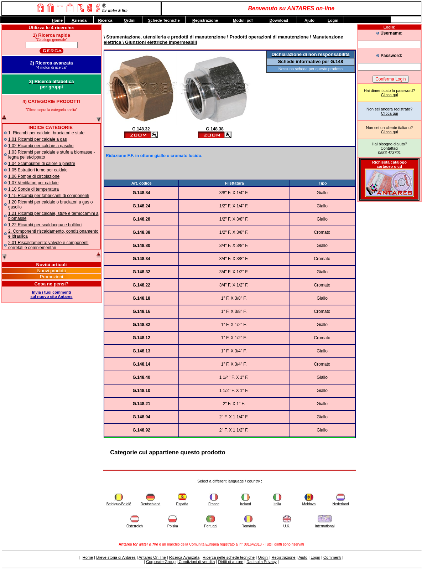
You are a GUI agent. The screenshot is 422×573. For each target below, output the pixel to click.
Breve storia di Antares (116, 557)
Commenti (332, 557)
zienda (79, 20)
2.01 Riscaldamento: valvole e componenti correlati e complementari (48, 245)
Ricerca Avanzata (184, 557)
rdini (129, 20)
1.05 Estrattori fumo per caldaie (38, 169)
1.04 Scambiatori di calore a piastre (41, 163)
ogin (333, 20)
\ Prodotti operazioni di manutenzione (267, 37)
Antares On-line (152, 557)
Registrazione (283, 557)
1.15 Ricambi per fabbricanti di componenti (48, 195)
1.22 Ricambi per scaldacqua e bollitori (45, 224)
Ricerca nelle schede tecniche (229, 557)
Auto (309, 20)
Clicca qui (389, 95)
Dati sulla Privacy (261, 561)
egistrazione (205, 20)
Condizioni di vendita (196, 561)
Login (315, 557)
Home (88, 557)
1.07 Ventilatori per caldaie (33, 182)
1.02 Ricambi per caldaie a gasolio (40, 145)
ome (57, 20)
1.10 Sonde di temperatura (33, 189)
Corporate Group (161, 561)
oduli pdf (243, 20)
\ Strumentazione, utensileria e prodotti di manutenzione (165, 37)
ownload (279, 20)
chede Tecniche (163, 20)
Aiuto (302, 557)
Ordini (263, 557)
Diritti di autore (230, 561)
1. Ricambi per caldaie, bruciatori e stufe (46, 132)
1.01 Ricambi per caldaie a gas (37, 139)
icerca (105, 20)
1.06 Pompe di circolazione (33, 176)
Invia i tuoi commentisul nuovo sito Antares (51, 294)
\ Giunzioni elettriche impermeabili (159, 42)
